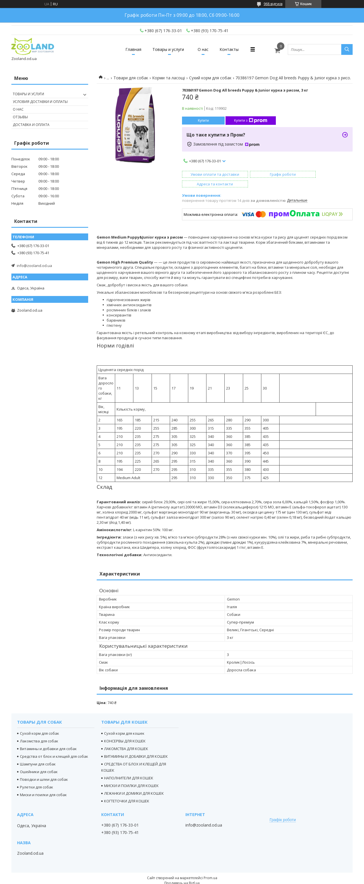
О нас (204, 49)
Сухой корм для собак (39, 723)
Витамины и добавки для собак (48, 739)
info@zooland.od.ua (34, 265)
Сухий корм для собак (210, 77)
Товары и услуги (167, 49)
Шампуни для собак (38, 754)
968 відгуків (273, 3)
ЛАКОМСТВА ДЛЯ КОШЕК (126, 739)
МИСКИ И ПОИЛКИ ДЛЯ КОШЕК (131, 776)
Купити (203, 121)
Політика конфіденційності (219, 878)
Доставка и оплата (31, 124)
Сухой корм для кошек (124, 723)
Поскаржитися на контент (171, 878)
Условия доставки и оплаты (40, 101)
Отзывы (20, 117)
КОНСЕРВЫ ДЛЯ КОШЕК (125, 731)
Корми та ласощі (168, 77)
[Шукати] (347, 49)
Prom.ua (210, 868)
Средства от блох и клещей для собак (54, 746)
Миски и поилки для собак (43, 785)
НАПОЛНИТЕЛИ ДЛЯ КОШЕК (128, 768)
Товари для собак (130, 77)
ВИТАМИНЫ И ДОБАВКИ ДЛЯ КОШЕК (136, 746)
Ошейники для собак (39, 762)
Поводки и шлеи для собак (44, 769)
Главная (129, 49)
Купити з (250, 120)
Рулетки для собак (36, 777)
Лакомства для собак (39, 731)
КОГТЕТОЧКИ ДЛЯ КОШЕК (126, 791)
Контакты (233, 49)
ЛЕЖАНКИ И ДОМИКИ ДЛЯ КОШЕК (134, 783)
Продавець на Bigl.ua (182, 873)
